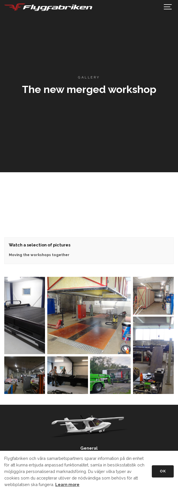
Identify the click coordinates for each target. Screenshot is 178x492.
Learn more (67, 484)
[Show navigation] (168, 7)
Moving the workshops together (39, 255)
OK (163, 471)
